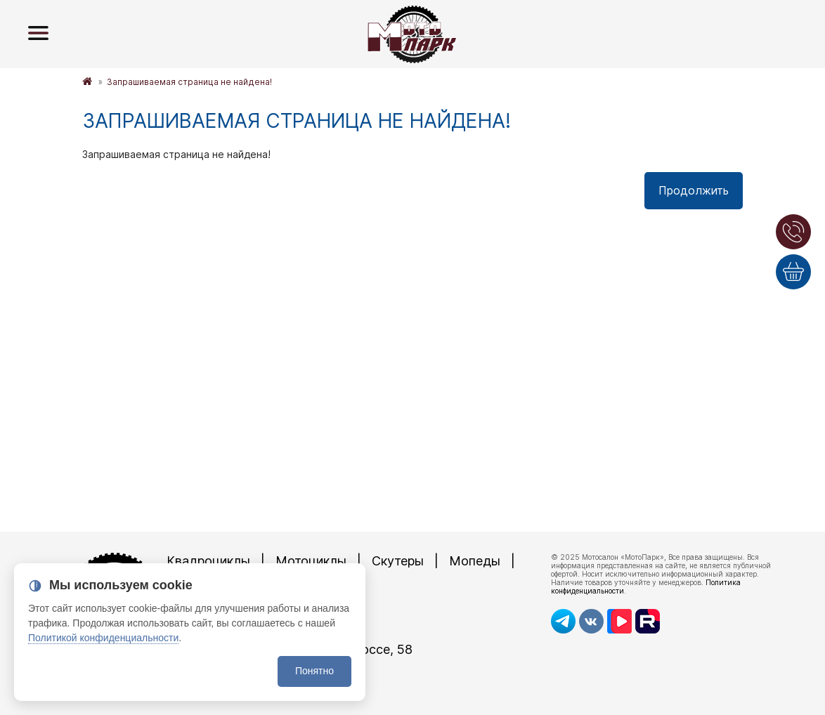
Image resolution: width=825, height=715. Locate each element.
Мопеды (474, 560)
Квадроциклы (208, 560)
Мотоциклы (310, 560)
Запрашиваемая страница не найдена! (189, 82)
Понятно (314, 670)
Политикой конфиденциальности (103, 637)
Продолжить (693, 190)
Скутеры (398, 560)
